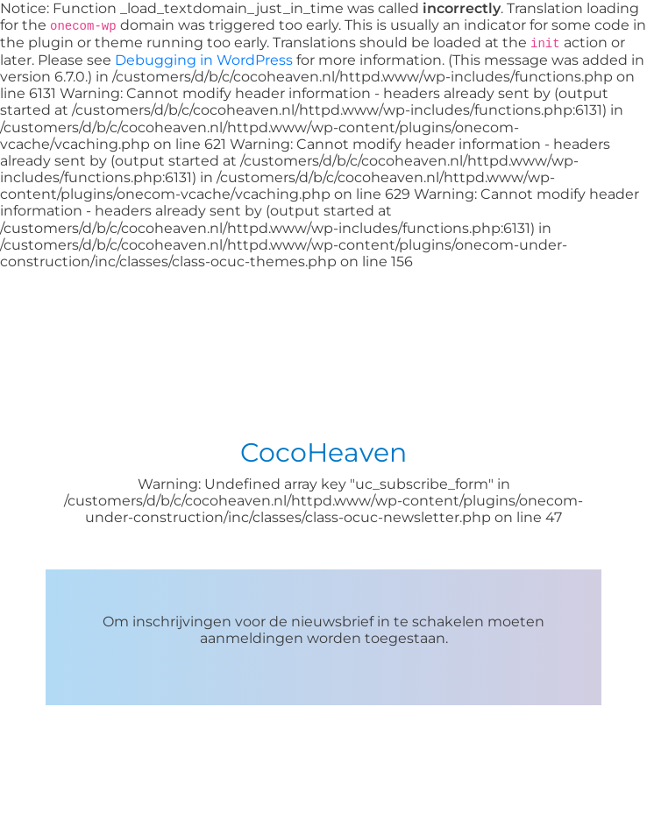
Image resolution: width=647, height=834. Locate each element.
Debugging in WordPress (204, 60)
